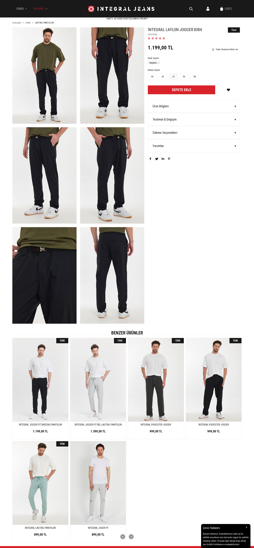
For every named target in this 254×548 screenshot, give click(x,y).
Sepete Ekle (181, 90)
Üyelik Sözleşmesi (175, 480)
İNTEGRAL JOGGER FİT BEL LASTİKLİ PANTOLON (40, 424)
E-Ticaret (118, 543)
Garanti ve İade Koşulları (178, 491)
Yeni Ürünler (210, 480)
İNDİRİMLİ (39, 8)
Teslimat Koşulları (175, 475)
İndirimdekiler (211, 485)
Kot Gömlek (134, 480)
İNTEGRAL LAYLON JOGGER (213, 424)
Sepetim (208, 496)
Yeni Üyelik (133, 506)
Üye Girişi (133, 512)
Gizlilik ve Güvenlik (175, 496)
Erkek (20, 8)
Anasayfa (209, 475)
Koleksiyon (134, 485)
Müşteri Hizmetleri (213, 491)
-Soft (111, 543)
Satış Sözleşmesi (174, 485)
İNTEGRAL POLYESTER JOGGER (98, 424)
